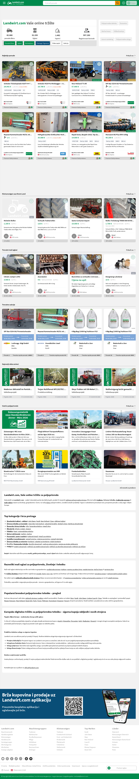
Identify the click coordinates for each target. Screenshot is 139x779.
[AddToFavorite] (31, 64)
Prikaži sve (131, 55)
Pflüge (31, 739)
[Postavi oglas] (123, 3)
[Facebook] (11, 758)
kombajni (31, 541)
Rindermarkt (61, 739)
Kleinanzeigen (6, 737)
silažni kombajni (55, 541)
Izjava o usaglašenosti (90, 766)
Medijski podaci (14, 766)
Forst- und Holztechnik (64, 737)
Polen (114, 750)
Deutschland (116, 737)
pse (51, 574)
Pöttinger (45, 601)
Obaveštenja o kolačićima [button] (31, 766)
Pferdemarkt (61, 742)
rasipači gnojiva (31, 539)
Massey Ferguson (9, 601)
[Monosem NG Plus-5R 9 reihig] (120, 136)
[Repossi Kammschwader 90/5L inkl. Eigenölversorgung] (18, 136)
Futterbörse (60, 745)
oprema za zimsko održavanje (68, 544)
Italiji (80, 621)
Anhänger (32, 750)
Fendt (38, 521)
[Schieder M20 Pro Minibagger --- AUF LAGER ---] (52, 85)
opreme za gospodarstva (73, 578)
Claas (52, 521)
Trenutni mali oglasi (9, 250)
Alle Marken (5, 747)
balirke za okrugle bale (75, 524)
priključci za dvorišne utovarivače (61, 546)
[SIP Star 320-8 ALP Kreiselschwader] (120, 85)
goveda (38, 574)
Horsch (66, 601)
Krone (39, 601)
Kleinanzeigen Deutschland (121, 739)
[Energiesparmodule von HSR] (52, 467)
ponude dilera (9, 43)
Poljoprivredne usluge (123, 39)
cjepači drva (47, 526)
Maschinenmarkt (6, 732)
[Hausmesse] (120, 467)
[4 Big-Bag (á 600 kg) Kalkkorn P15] (86, 333)
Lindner (89, 598)
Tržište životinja (119, 31)
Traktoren (32, 732)
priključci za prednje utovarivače (38, 546)
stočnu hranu (98, 569)
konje (44, 574)
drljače (17, 529)
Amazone (60, 601)
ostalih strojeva (113, 578)
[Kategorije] (26, 758)
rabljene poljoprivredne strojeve (76, 500)
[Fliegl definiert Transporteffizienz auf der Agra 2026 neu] (52, 428)
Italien (114, 745)
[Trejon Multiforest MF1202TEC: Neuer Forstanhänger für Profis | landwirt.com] (52, 383)
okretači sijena (62, 524)
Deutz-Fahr (28, 601)
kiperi (15, 531)
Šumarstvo (123, 23)
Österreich (115, 732)
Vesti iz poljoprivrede (10, 406)
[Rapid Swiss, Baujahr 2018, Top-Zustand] (86, 136)
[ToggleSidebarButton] (4, 3)
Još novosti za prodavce (128, 488)
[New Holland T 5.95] (86, 85)
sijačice (29, 534)
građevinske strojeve (53, 569)
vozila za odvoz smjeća (50, 544)
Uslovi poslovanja (63, 766)
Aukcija (66, 43)
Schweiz (115, 742)
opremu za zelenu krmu (74, 569)
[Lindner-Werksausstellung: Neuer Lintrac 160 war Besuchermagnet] (120, 428)
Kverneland (52, 601)
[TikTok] (16, 758)
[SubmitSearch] (117, 3)
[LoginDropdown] (131, 3)
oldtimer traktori (59, 521)
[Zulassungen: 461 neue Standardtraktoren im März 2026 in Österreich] (18, 428)
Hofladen (60, 750)
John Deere (32, 521)
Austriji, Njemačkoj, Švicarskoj (68, 621)
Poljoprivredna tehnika (109, 23)
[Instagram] (7, 758)
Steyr (72, 598)
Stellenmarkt (61, 747)
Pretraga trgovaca (43, 43)
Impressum (76, 766)
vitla (27, 526)
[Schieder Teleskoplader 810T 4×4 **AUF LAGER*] (18, 85)
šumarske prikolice (35, 526)
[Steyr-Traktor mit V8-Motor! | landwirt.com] (86, 383)
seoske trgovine (88, 569)
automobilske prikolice (25, 531)
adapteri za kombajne (42, 541)
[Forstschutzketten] (86, 467)
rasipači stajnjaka (57, 539)
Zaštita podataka (49, 766)
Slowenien (115, 747)
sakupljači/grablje (51, 524)
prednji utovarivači (20, 546)
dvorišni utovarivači (35, 544)
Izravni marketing (107, 39)
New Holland (45, 521)
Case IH (94, 598)
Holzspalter (33, 745)
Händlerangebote (7, 734)
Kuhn (35, 601)
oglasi (19, 43)
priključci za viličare (78, 546)
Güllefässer (32, 742)
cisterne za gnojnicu (43, 539)
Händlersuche (5, 739)
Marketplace (29, 43)
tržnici (48, 502)
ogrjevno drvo (109, 569)
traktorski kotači (32, 536)
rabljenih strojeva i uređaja (34, 598)
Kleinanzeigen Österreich (120, 734)
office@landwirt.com (32, 668)
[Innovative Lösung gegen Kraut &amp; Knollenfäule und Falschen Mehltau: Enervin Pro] (86, 428)
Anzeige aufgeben (7, 750)
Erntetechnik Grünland (64, 734)
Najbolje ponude (8, 55)
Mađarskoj (86, 621)
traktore (63, 569)
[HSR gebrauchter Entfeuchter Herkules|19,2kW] (52, 136)
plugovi (28, 529)
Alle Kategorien (6, 745)
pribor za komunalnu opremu (91, 578)
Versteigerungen (6, 742)
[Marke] (30, 758)
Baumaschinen (34, 747)
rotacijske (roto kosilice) (36, 524)
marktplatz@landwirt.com (81, 776)
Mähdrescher (33, 734)
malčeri (23, 534)
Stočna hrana (106, 31)
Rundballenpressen (35, 737)
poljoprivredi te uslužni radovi (117, 574)
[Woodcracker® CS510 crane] (18, 467)
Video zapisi (56, 43)
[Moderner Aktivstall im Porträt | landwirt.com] (18, 383)
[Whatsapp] (21, 759)
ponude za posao (100, 574)
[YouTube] (2, 758)
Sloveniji (93, 621)
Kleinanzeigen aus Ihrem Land (14, 194)
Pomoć (5, 770)
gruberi (22, 529)
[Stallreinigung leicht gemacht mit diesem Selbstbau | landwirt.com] (120, 383)
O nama (4, 766)
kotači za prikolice (45, 536)
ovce (48, 574)
